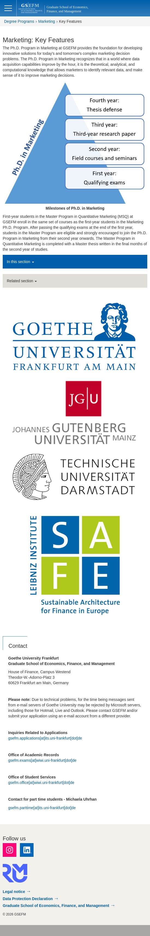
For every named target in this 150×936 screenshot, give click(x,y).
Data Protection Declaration (28, 899)
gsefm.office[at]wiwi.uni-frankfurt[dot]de (41, 782)
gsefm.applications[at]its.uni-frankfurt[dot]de (45, 738)
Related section (22, 281)
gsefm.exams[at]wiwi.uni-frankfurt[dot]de (42, 760)
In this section (20, 261)
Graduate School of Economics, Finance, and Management (56, 905)
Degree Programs (19, 21)
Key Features (70, 21)
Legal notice (14, 891)
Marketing (46, 21)
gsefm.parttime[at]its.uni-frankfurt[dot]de (42, 808)
